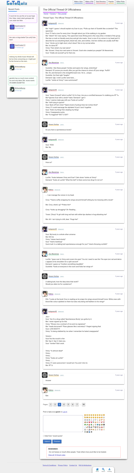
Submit (47, 441)
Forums (53, 14)
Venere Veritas (53, 124)
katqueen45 (52, 23)
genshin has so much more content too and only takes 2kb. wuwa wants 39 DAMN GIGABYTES (22, 80)
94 (83, 404)
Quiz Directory (101, 2)
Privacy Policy (63, 465)
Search (103, 470)
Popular (111, 2)
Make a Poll (89, 2)
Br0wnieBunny (20, 67)
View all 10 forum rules (56, 455)
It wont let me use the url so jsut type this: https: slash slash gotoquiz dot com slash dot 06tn (22, 18)
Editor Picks (121, 2)
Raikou (50, 190)
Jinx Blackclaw (53, 63)
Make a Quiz (78, 2)
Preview (57, 441)
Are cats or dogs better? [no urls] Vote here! (22, 38)
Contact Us (73, 465)
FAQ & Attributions (85, 465)
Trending (109, 470)
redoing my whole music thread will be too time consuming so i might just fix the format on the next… (22, 59)
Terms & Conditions (49, 465)
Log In (65, 412)
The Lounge (62, 14)
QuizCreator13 (20, 26)
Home (46, 14)
